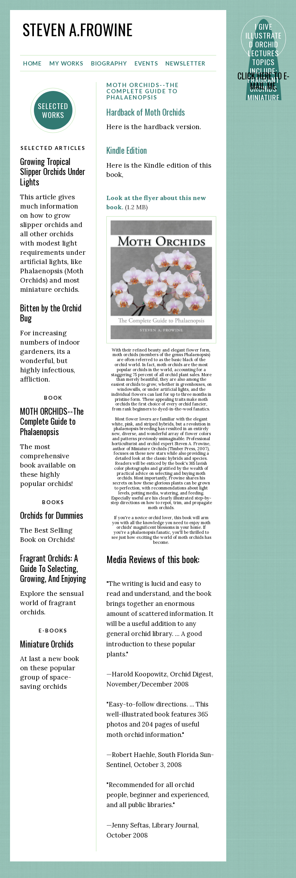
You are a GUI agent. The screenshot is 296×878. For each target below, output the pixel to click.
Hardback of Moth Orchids (145, 112)
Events (146, 63)
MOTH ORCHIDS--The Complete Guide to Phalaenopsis (52, 421)
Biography (109, 63)
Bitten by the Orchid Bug (50, 312)
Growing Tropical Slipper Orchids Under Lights (52, 171)
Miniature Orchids (47, 643)
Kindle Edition (126, 150)
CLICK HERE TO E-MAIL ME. (263, 81)
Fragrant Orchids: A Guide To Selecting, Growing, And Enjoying (53, 568)
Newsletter (185, 63)
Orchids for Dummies (51, 515)
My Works (66, 63)
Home (32, 63)
